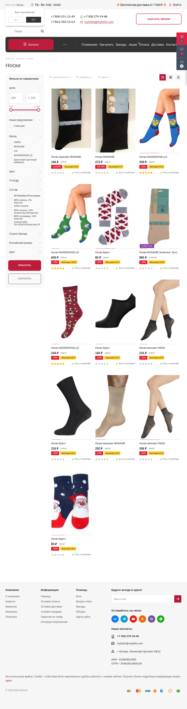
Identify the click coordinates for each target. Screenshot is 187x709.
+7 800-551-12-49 (63, 16)
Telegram (124, 619)
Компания (12, 589)
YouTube (133, 619)
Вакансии (11, 606)
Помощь (46, 596)
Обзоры (80, 611)
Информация (49, 589)
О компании (12, 596)
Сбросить (24, 278)
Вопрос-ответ (84, 601)
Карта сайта (83, 616)
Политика (11, 616)
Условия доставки (51, 606)
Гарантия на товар (52, 616)
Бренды (80, 606)
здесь (8, 680)
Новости (10, 601)
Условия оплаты (50, 601)
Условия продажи (51, 611)
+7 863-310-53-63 (63, 21)
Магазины (11, 611)
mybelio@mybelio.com (130, 643)
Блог (79, 596)
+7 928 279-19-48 (95, 16)
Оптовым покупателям (54, 621)
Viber (151, 619)
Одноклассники (142, 619)
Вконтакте (115, 619)
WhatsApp (160, 619)
